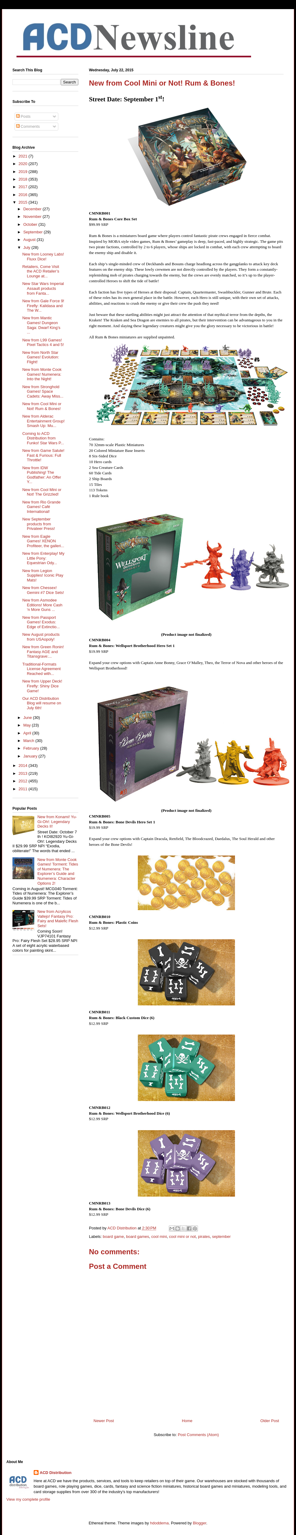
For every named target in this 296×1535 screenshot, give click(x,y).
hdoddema (159, 1523)
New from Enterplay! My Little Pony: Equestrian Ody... (43, 558)
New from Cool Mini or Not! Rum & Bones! (41, 406)
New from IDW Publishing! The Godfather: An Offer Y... (41, 475)
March (29, 740)
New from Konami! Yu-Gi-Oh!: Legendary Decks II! (57, 821)
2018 (24, 179)
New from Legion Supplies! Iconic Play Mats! (42, 575)
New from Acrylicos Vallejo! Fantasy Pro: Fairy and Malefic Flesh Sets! (57, 918)
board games (137, 1236)
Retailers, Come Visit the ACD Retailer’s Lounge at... (40, 271)
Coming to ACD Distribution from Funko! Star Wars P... (43, 438)
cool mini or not (182, 1236)
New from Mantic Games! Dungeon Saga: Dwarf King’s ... (41, 325)
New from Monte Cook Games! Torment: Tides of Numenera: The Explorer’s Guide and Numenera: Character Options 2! (57, 871)
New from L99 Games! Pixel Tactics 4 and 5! (43, 342)
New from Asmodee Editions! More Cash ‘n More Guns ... (42, 605)
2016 (24, 194)
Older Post (269, 1420)
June (28, 717)
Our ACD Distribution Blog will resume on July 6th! (41, 703)
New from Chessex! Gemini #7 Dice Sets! (43, 590)
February (31, 748)
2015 (24, 202)
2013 (24, 773)
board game (113, 1236)
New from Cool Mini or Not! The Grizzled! (41, 492)
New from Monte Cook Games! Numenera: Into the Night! (41, 374)
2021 (24, 156)
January (31, 756)
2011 (24, 789)
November (33, 216)
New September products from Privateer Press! (38, 524)
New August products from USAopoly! (41, 637)
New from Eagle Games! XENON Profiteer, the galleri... (43, 541)
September (33, 232)
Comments (28, 126)
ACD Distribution (56, 1472)
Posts (23, 116)
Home (187, 1420)
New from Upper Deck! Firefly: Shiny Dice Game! (42, 686)
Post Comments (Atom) (198, 1434)
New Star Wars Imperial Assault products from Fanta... (43, 288)
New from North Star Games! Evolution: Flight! (40, 357)
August (30, 239)
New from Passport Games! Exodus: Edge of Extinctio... (41, 622)
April (27, 733)
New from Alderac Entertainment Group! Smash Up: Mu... (43, 421)
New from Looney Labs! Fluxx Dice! (43, 256)
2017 (24, 187)
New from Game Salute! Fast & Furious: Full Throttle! (43, 455)
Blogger (199, 1523)
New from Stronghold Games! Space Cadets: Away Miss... (42, 391)
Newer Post (104, 1420)
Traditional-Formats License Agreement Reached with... (41, 669)
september (221, 1236)
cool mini (159, 1236)
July (27, 247)
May (27, 725)
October (31, 224)
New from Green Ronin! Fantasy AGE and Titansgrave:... (43, 652)
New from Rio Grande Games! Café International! (41, 507)
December (33, 209)
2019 (24, 171)
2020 (24, 163)
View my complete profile (28, 1499)
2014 (24, 765)
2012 (24, 781)
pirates (204, 1236)
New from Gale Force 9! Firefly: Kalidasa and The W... (43, 306)
